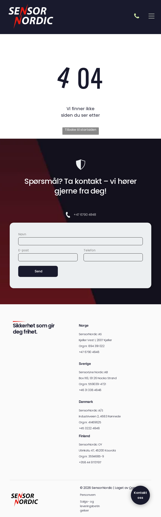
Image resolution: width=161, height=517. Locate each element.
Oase (133, 488)
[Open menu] (151, 16)
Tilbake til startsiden (80, 129)
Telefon (89, 250)
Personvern (88, 495)
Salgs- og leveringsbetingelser (90, 505)
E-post (23, 250)
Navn (22, 234)
